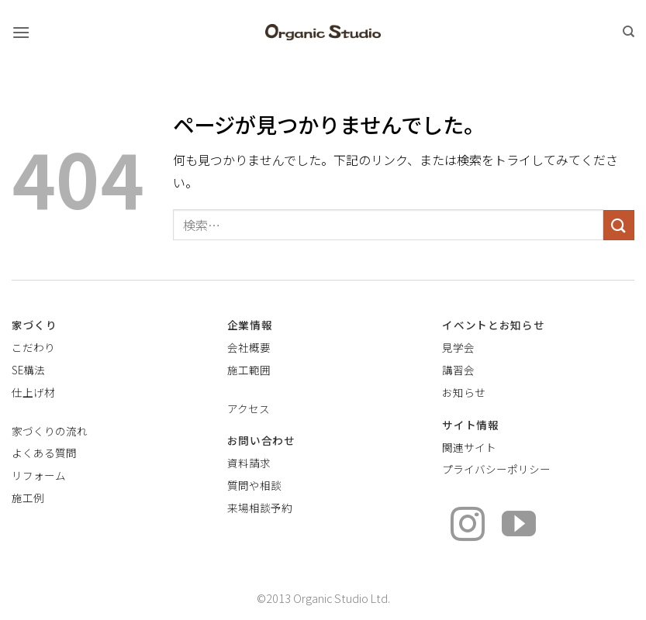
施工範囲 (249, 369)
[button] (21, 32)
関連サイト (469, 447)
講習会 (458, 369)
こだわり (33, 347)
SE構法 (28, 369)
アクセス (248, 408)
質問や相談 (254, 485)
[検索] (628, 31)
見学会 (458, 347)
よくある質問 (44, 452)
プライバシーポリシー (496, 469)
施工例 (28, 497)
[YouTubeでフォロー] (519, 527)
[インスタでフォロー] (468, 527)
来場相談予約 (259, 507)
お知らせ (463, 392)
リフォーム (39, 475)
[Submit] (618, 225)
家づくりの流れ (50, 431)
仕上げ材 (33, 392)
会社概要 (249, 347)
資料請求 (249, 462)
